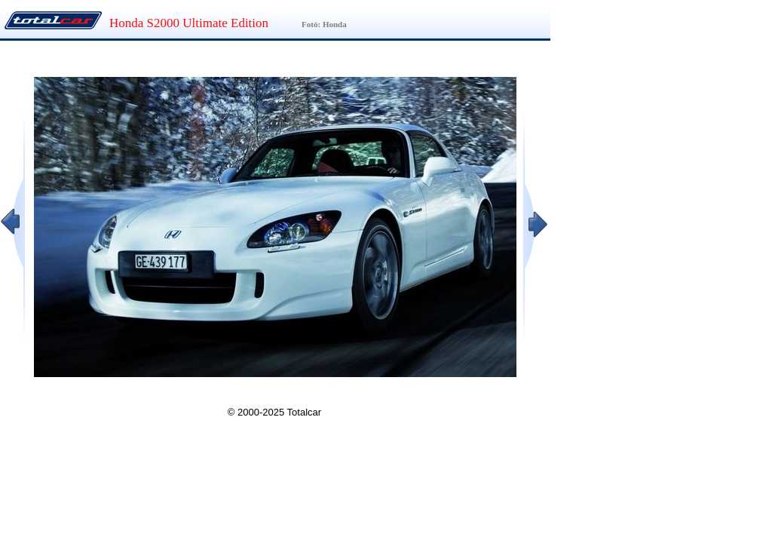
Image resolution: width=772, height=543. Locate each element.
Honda (335, 24)
